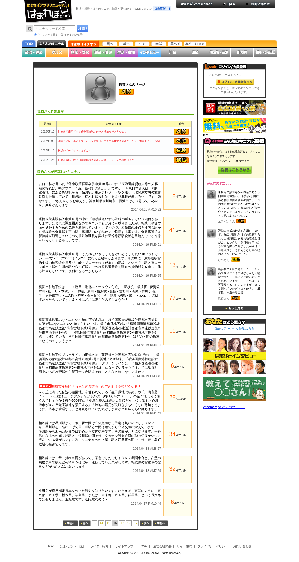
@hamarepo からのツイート (224, 407)
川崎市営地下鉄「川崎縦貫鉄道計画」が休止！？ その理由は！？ (96, 160)
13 (94, 523)
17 (122, 523)
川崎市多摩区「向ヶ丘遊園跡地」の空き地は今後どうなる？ (92, 131)
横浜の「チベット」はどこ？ (74, 150)
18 (128, 523)
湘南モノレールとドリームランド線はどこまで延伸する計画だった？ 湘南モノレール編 (109, 141)
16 (115, 523)
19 (135, 523)
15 (108, 523)
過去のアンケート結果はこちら (234, 328)
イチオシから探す (74, 34)
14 (101, 523)
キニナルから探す (48, 34)
